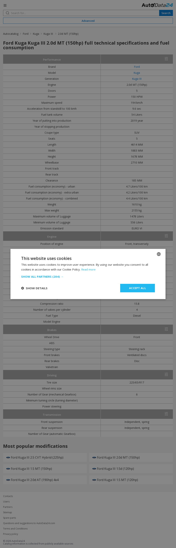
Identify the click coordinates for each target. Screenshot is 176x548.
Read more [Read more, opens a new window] (88, 269)
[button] (88, 276)
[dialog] (88, 274)
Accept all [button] (137, 288)
